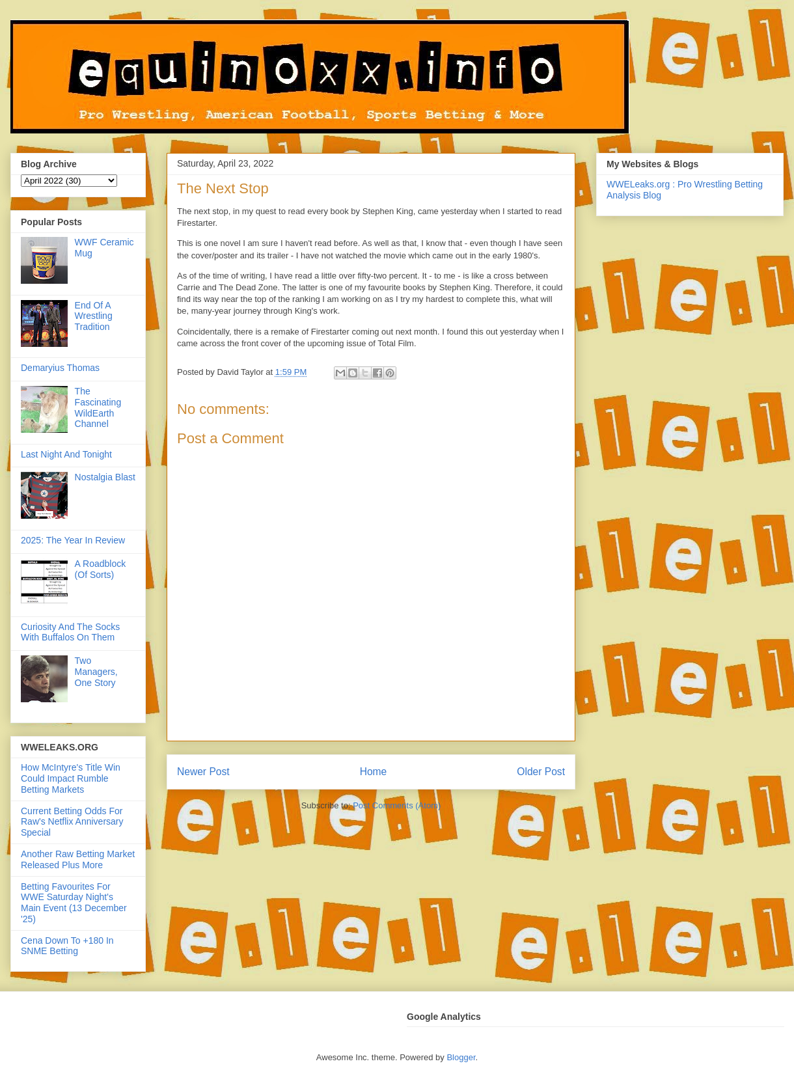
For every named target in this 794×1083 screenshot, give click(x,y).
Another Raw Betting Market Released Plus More (78, 859)
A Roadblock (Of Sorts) (100, 569)
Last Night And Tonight (66, 454)
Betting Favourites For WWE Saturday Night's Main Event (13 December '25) (74, 902)
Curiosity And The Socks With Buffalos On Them (70, 632)
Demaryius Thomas (60, 368)
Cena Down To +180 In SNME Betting (67, 946)
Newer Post (203, 771)
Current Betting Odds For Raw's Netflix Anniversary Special (72, 822)
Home (373, 771)
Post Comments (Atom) (397, 805)
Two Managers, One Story (96, 671)
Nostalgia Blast (105, 477)
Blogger (460, 1057)
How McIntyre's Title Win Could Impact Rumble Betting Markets (70, 778)
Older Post (541, 771)
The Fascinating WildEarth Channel (98, 407)
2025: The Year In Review (73, 540)
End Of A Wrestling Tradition (94, 316)
